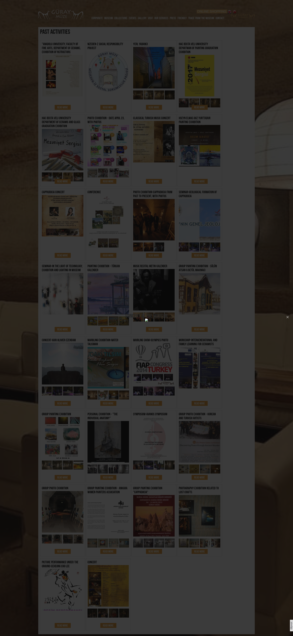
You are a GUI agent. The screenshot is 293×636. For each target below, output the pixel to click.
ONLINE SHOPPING (211, 11)
